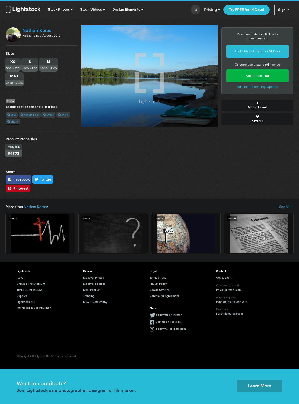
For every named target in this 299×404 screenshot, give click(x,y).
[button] (60, 9)
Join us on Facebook (169, 322)
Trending (88, 296)
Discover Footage (94, 284)
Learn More (259, 385)
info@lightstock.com (228, 290)
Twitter (43, 179)
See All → (286, 207)
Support (22, 296)
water (48, 115)
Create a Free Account (31, 284)
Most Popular (91, 290)
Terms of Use (158, 278)
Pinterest (17, 188)
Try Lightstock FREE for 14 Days (257, 51)
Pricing (212, 10)
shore (12, 121)
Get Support (223, 278)
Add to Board (257, 106)
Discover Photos (93, 278)
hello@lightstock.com (229, 313)
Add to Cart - (257, 75)
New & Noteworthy (95, 302)
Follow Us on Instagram (171, 329)
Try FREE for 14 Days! (246, 9)
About (20, 278)
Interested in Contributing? (34, 308)
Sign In (284, 9)
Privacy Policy (158, 284)
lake (11, 115)
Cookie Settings (160, 290)
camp (63, 115)
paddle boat (30, 115)
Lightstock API (26, 302)
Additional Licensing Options (257, 86)
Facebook (18, 179)
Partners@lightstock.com (231, 302)
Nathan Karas (37, 30)
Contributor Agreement (164, 296)
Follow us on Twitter (169, 315)
